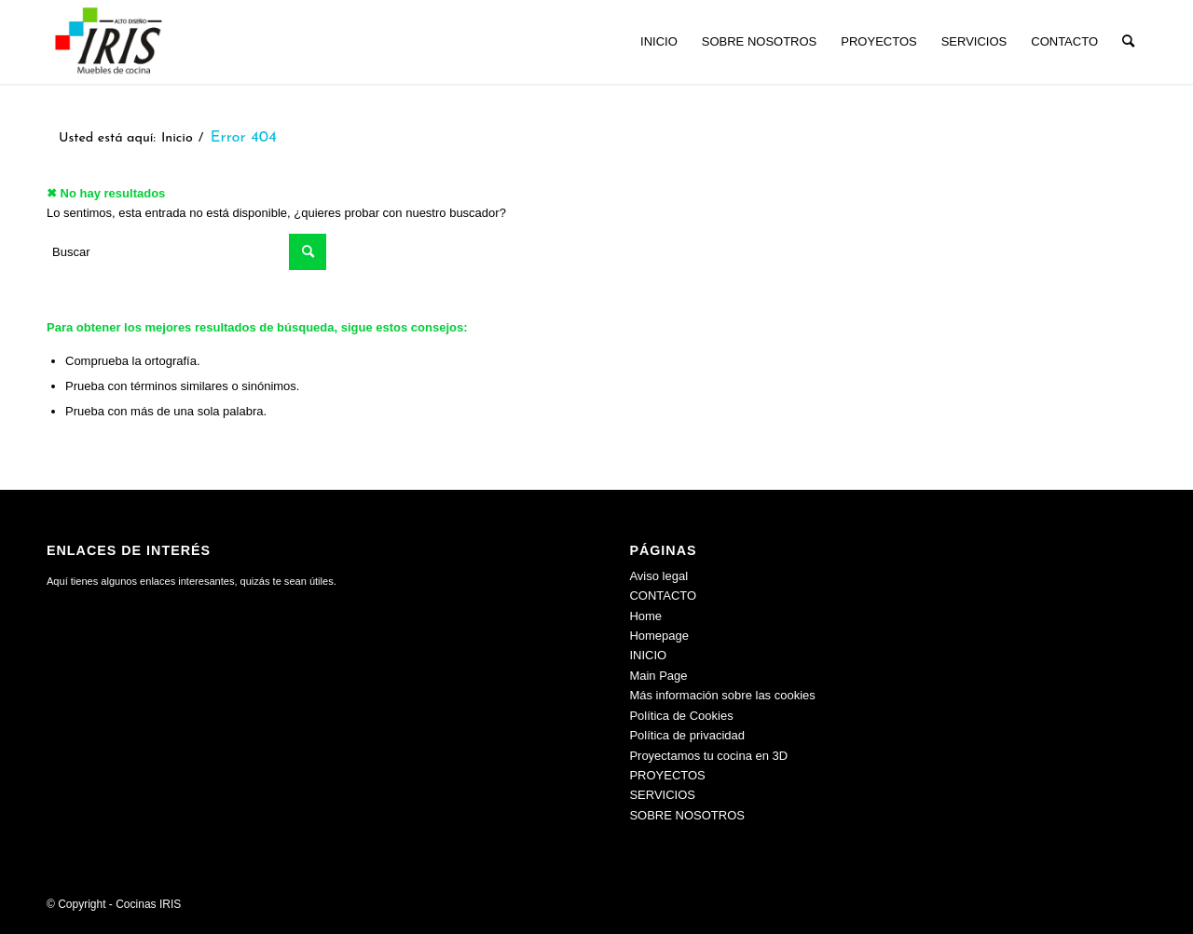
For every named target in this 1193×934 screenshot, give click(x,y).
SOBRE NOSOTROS (687, 815)
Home (645, 616)
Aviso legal (658, 576)
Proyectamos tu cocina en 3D (708, 756)
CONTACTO (662, 595)
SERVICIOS (662, 795)
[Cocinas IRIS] (108, 42)
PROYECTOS (667, 775)
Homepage (659, 636)
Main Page (658, 676)
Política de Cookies (681, 716)
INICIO (647, 655)
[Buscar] (1128, 42)
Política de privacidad (687, 735)
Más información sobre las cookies (722, 695)
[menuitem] (659, 42)
